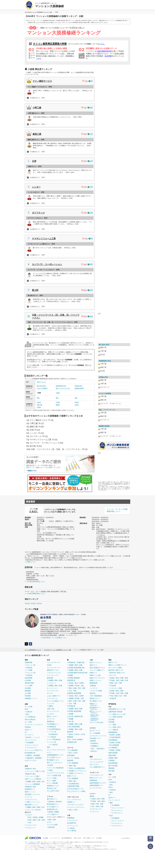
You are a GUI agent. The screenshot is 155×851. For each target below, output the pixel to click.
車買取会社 (50, 721)
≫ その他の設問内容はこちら (35, 581)
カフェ (49, 752)
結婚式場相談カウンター (98, 783)
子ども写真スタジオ (53, 757)
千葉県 (58, 402)
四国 (111, 683)
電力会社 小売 (51, 788)
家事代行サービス (53, 670)
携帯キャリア (112, 662)
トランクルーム (52, 698)
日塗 (34, 161)
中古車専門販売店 (54, 729)
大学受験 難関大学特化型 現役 (77, 673)
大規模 (58, 393)
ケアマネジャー (81, 771)
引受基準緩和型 (115, 737)
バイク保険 (28, 670)
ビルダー (29, 815)
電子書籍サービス (53, 760)
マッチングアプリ (96, 788)
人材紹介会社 (94, 715)
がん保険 (28, 693)
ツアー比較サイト (53, 814)
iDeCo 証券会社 (30, 719)
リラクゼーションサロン (75, 804)
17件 (90, 134)
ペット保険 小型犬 (114, 727)
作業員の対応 (78, 386)
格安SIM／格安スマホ (115, 670)
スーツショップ (72, 826)
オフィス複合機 (52, 783)
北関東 (35, 817)
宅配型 (50, 706)
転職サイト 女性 (95, 675)
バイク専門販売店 (54, 739)
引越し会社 (50, 709)
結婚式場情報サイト (96, 785)
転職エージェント (96, 680)
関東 (38, 398)
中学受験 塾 (71, 706)
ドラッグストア (72, 820)
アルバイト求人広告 (96, 722)
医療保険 (28, 691)
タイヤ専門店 (71, 831)
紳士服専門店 (71, 823)
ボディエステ (94, 764)
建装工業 (37, 134)
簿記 (74, 765)
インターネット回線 (115, 688)
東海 (57, 398)
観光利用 (51, 827)
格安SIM (113, 673)
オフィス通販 (51, 780)
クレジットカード (31, 740)
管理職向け (95, 746)
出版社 (50, 770)
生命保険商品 (112, 740)
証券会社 (29, 712)
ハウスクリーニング (53, 673)
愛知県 (58, 405)
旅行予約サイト (52, 799)
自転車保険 (28, 678)
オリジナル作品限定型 (56, 768)
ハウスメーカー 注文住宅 (33, 810)
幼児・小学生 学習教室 (75, 739)
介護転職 (93, 685)
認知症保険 (112, 755)
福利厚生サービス (53, 786)
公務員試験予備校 (73, 786)
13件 (90, 213)
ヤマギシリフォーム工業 (44, 238)
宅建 (70, 765)
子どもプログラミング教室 (76, 791)
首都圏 (28, 781)
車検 (48, 747)
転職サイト (93, 673)
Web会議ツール (95, 738)
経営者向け (95, 743)
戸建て (37, 771)
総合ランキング (41, 382)
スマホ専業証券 (30, 717)
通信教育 (70, 732)
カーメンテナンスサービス (56, 750)
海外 (54, 819)
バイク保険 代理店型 (115, 717)
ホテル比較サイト (53, 807)
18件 (90, 107)
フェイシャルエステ (96, 762)
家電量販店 (71, 818)
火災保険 (28, 680)
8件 (90, 238)
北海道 (71, 683)
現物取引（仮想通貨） (33, 755)
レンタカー (50, 714)
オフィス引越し (52, 778)
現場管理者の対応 (61, 386)
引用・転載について (89, 838)
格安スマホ (121, 673)
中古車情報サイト (53, 724)
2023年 (27, 603)
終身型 (112, 735)
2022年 (33, 603)
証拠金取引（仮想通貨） (34, 758)
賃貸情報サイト (30, 789)
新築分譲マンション (31, 804)
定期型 (118, 735)
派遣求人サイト (95, 698)
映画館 (92, 796)
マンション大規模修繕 (32, 784)
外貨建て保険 (112, 758)
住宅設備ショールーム (32, 794)
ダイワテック (38, 213)
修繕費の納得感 (79, 388)
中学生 (77, 734)
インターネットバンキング (34, 724)
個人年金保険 (112, 765)
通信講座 (70, 760)
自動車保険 (28, 662)
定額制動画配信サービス (55, 755)
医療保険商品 (112, 732)
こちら (102, 44)
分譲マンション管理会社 (33, 779)
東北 (29, 817)
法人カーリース (95, 730)
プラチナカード (117, 813)
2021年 (39, 603)
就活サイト (93, 665)
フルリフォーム (31, 799)
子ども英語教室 (72, 750)
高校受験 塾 (71, 680)
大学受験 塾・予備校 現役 (76, 662)
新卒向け (94, 751)
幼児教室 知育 (72, 742)
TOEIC (71, 768)
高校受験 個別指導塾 (74, 693)
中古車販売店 (51, 727)
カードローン (29, 735)
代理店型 (29, 667)
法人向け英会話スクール (75, 789)
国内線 (50, 812)
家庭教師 (70, 737)
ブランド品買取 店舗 (54, 775)
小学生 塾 (70, 721)
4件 (90, 81)
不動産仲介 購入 (30, 774)
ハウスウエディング (96, 775)
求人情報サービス (96, 701)
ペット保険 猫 (113, 730)
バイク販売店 (51, 737)
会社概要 (45, 838)
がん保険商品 (112, 747)
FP (70, 763)
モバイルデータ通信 (115, 667)
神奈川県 (39, 405)
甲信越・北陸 (79, 685)
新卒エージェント (96, 712)
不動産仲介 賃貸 (30, 787)
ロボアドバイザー (31, 760)
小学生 (83, 734)
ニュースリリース (55, 838)
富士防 (35, 290)
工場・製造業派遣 (96, 696)
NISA (26, 709)
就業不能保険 (112, 753)
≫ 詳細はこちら (30, 562)
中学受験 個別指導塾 (74, 711)
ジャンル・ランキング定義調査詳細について (117, 510)
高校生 (71, 734)
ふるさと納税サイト (53, 696)
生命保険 (28, 688)
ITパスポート (79, 773)
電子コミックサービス (54, 762)
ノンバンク (36, 737)
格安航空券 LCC (52, 809)
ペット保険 (28, 685)
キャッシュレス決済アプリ (34, 750)
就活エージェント (96, 662)
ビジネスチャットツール (98, 736)
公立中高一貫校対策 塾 (75, 716)
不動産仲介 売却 (30, 769)
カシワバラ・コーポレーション (47, 264)
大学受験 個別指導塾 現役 (76, 667)
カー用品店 (71, 828)
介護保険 (111, 760)
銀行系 (28, 737)
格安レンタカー (52, 716)
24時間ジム (71, 802)
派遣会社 (93, 693)
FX (26, 732)
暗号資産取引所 (30, 753)
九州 (42, 781)
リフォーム (28, 797)
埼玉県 (39, 402)
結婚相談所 (93, 780)
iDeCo (110, 787)
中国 (126, 680)
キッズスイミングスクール (75, 807)
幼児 (70, 753)
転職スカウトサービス (97, 678)
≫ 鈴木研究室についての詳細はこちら (53, 637)
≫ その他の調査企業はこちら (35, 593)
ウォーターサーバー (53, 662)
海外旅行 (59, 801)
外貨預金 (28, 727)
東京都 (77, 402)
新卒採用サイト (95, 708)
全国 (101, 806)
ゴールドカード (31, 747)
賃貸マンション (30, 792)
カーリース (50, 719)
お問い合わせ (77, 838)
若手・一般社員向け (98, 748)
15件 (90, 161)
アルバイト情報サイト (97, 670)
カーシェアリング (53, 711)
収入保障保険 (114, 745)
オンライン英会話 (73, 758)
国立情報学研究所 (105, 51)
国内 (49, 819)
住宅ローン (28, 730)
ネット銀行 (28, 722)
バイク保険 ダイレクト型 (116, 714)
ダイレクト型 (30, 665)
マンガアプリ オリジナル (55, 773)
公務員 (71, 773)
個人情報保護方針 (67, 838)
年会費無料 (30, 742)
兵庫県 (39, 407)
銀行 (27, 714)
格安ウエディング (96, 778)
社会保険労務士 (80, 768)
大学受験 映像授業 (73, 678)
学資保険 (28, 696)
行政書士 (72, 771)
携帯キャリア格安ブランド (117, 665)
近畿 (76, 398)
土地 (42, 771)
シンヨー (36, 187)
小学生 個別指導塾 (73, 727)
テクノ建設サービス (42, 81)
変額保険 (111, 768)
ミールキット (51, 683)
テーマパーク (94, 811)
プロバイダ (112, 675)
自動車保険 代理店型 (115, 712)
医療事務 (75, 763)
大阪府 (77, 405)
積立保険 (111, 771)
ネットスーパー (52, 688)
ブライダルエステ (96, 759)
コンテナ (51, 703)
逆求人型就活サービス (97, 667)
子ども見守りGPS (53, 791)
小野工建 (37, 107)
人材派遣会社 (94, 719)
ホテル (49, 822)
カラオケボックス (96, 809)
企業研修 (93, 741)
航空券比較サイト (53, 804)
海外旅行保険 (29, 683)
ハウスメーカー (31, 825)
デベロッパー (30, 828)
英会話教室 (71, 755)
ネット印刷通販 (95, 733)
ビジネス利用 (52, 825)
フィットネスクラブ (74, 799)
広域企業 (113, 685)
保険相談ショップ (31, 698)
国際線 (56, 812)
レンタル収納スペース (56, 701)
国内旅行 (51, 801)
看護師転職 (93, 683)
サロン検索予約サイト (97, 767)
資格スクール (71, 776)
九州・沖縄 (72, 691)
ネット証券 (28, 706)
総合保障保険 (112, 763)
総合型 (50, 765)
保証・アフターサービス (63, 388)
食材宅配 (50, 678)
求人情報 (99, 838)
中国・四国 (41, 820)
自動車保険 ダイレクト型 (116, 709)
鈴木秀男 (108, 56)
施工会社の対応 (41, 386)
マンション (30, 771)
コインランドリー (53, 675)
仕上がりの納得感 (42, 388)
